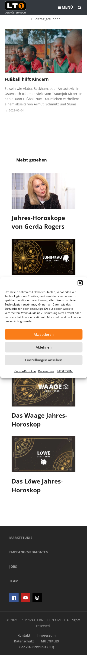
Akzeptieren (44, 334)
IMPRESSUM (65, 371)
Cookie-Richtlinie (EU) (36, 647)
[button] (80, 282)
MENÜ (65, 7)
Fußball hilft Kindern (27, 79)
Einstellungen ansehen (43, 360)
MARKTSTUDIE (20, 537)
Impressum (46, 635)
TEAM (13, 581)
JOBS (13, 566)
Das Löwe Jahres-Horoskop (37, 485)
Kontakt (23, 635)
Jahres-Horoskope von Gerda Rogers (38, 222)
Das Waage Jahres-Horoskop (39, 419)
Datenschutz (46, 371)
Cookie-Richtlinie (25, 371)
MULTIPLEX (50, 641)
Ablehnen (44, 347)
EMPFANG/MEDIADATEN (28, 552)
